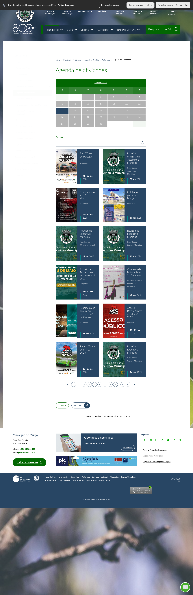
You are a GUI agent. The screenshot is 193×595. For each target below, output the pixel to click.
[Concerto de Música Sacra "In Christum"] (124, 282)
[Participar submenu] (112, 29)
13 (62, 110)
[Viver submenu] (76, 29)
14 (75, 110)
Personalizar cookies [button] (110, 5)
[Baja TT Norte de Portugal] (77, 166)
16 (101, 110)
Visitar (85, 30)
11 (126, 103)
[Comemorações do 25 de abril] (77, 205)
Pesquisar (59, 136)
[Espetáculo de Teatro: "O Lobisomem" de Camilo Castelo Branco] (77, 321)
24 (114, 117)
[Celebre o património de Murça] (124, 205)
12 (139, 103)
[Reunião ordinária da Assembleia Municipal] (124, 166)
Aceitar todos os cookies (140, 5)
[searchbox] (163, 29)
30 (101, 124)
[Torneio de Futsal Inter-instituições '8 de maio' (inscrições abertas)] (77, 282)
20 (62, 117)
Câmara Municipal (82, 59)
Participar (103, 30)
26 (139, 117)
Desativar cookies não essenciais (173, 5)
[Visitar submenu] (92, 29)
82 (123, 384)
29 (88, 124)
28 (75, 124)
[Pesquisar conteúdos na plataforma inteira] (177, 28)
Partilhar (78, 405)
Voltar (64, 405)
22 (88, 117)
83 (128, 384)
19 (139, 110)
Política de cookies (65, 4)
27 (62, 124)
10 (114, 103)
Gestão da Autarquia (101, 59)
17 (114, 110)
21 (75, 117)
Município (53, 30)
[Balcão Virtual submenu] (139, 29)
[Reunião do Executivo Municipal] (77, 243)
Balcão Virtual (126, 30)
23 (101, 117)
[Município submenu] (62, 29)
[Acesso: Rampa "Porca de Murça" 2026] (124, 321)
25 (126, 117)
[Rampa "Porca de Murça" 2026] (77, 359)
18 (126, 110)
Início (58, 59)
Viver (69, 30)
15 (88, 110)
